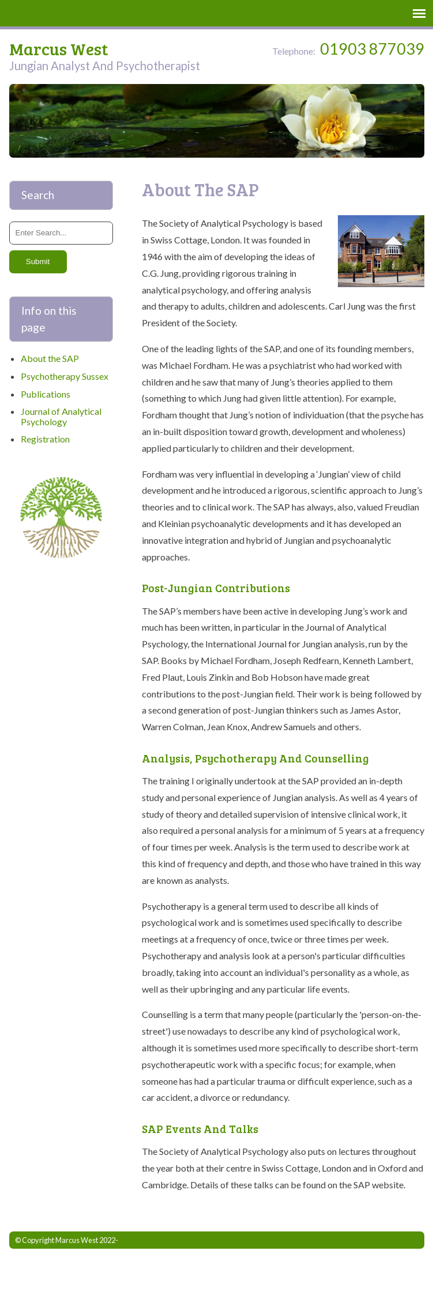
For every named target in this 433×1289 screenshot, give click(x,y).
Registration (45, 438)
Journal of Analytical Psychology (61, 416)
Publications (45, 393)
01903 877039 (372, 49)
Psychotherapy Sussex (64, 376)
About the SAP (50, 358)
